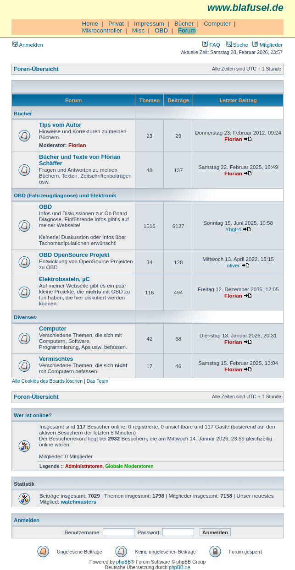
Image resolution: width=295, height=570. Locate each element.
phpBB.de (179, 567)
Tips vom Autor (60, 125)
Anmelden (27, 45)
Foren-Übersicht (36, 69)
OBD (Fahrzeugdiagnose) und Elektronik (65, 195)
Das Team (97, 381)
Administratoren (83, 466)
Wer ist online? (33, 415)
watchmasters (78, 502)
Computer (217, 23)
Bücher (184, 23)
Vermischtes (56, 359)
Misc (138, 30)
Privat (116, 23)
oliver (233, 265)
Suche (237, 45)
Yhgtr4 (233, 229)
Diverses (25, 317)
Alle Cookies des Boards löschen (47, 381)
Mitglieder (267, 45)
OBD (161, 30)
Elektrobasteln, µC (64, 279)
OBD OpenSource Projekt (74, 255)
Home (90, 23)
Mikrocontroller (102, 30)
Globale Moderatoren (129, 466)
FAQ (211, 45)
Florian (77, 145)
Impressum (149, 23)
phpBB (123, 562)
